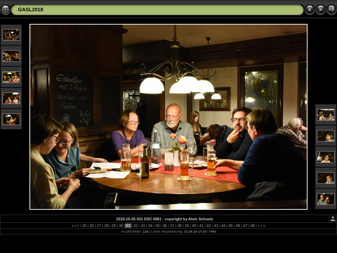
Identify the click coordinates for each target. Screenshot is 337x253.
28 (106, 225)
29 (114, 225)
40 (194, 225)
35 (157, 225)
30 (121, 225)
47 (245, 225)
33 (143, 225)
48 (253, 225)
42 (209, 225)
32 (135, 225)
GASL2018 (30, 9)
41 (201, 225)
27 (99, 225)
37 (172, 225)
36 (165, 225)
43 (216, 225)
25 (84, 225)
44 (223, 225)
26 (91, 225)
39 (187, 225)
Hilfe (212, 231)
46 (238, 225)
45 (230, 225)
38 (179, 225)
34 (150, 225)
